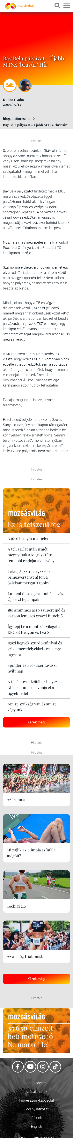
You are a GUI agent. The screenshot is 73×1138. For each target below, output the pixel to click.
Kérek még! (36, 722)
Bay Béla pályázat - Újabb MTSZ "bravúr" (35, 125)
